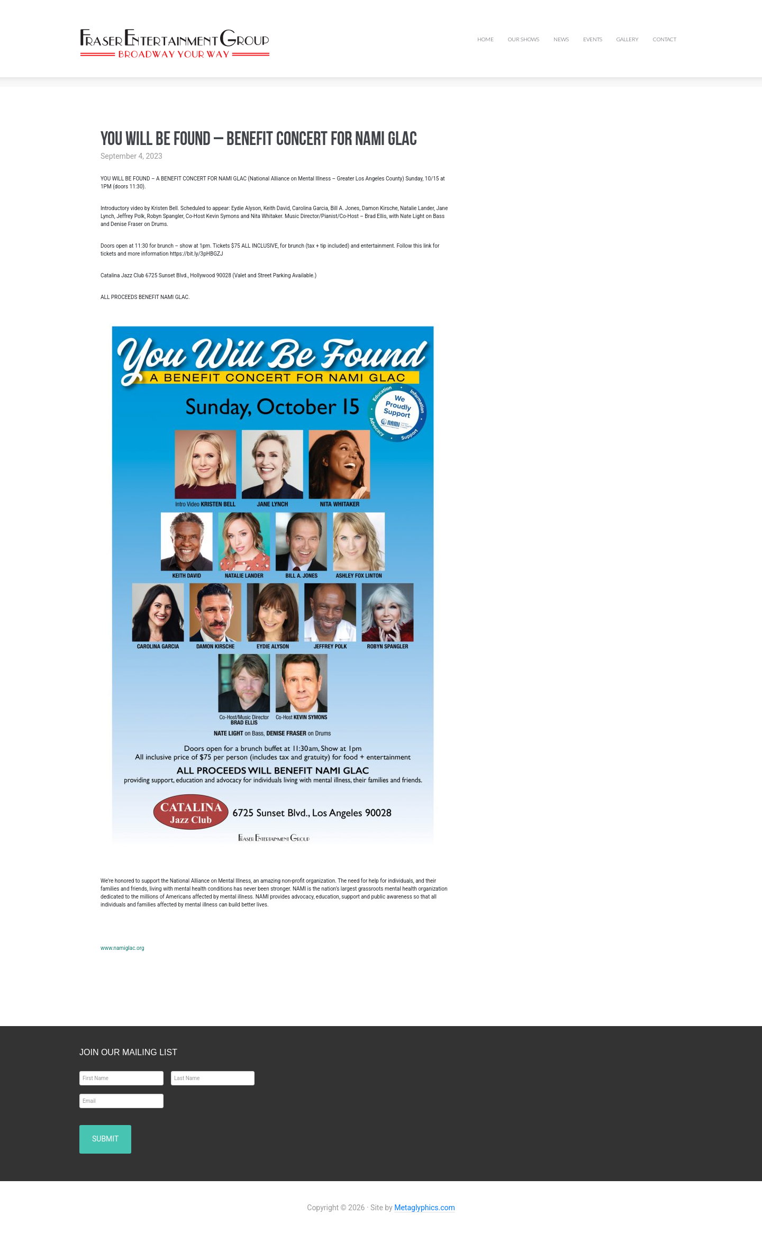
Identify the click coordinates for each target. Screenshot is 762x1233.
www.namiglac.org (122, 948)
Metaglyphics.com (424, 1206)
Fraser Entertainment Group (164, 43)
